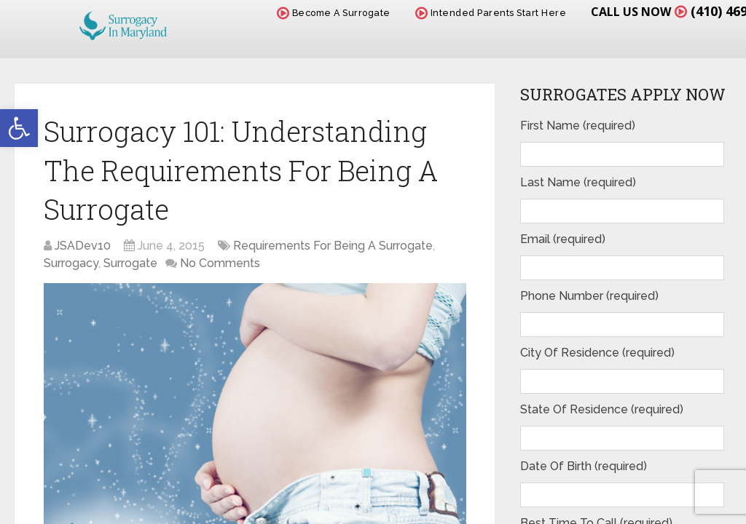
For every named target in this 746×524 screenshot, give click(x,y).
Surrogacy (71, 263)
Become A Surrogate (333, 12)
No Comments (220, 263)
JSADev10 (83, 246)
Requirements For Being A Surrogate (333, 246)
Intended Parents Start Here (491, 12)
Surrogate (130, 263)
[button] (19, 128)
